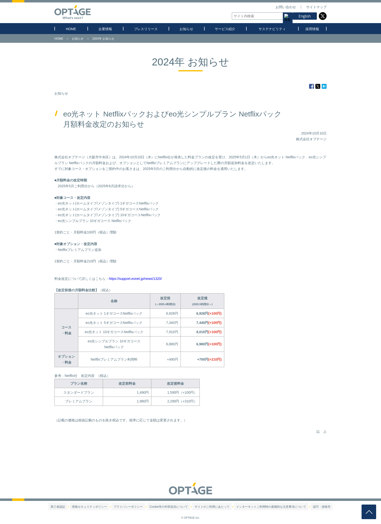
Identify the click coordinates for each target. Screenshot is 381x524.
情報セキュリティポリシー (101, 506)
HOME (71, 29)
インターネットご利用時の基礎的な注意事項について (261, 506)
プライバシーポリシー (134, 506)
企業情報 (105, 29)
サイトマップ (316, 7)
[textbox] (261, 16)
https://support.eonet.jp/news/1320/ (135, 279)
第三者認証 (73, 506)
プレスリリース (146, 29)
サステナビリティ (272, 29)
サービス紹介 (225, 29)
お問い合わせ (286, 7)
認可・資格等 (306, 506)
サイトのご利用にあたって (209, 506)
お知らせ (186, 29)
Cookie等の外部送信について (170, 506)
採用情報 (312, 29)
